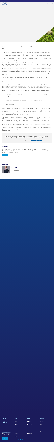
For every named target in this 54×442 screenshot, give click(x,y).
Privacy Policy (29, 433)
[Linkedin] (20, 439)
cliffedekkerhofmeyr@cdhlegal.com (36, 140)
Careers (16, 422)
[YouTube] (22, 439)
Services (41, 421)
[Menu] (47, 3)
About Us (29, 419)
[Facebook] (15, 439)
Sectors (41, 419)
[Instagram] (19, 439)
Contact (16, 424)
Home (16, 419)
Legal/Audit (16, 433)
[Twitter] (17, 439)
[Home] (4, 3)
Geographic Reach (43, 422)
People (16, 421)
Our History (29, 421)
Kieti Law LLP (29, 422)
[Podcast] (24, 439)
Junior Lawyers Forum (31, 425)
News (41, 424)
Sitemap (16, 436)
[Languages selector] (42, 431)
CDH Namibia (29, 424)
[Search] (52, 4)
